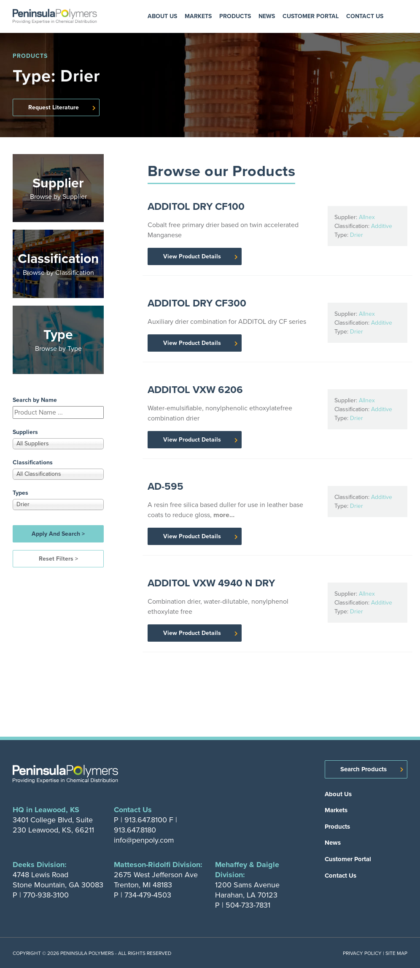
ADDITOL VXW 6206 (195, 389)
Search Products (363, 769)
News (266, 16)
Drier (356, 234)
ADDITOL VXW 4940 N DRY (211, 583)
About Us (162, 16)
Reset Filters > (58, 558)
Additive (381, 226)
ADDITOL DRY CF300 (197, 303)
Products (235, 16)
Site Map (396, 953)
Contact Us (364, 16)
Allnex (367, 217)
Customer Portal (311, 16)
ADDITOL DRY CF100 (196, 206)
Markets (198, 16)
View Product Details (192, 256)
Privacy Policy (362, 953)
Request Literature (53, 107)
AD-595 (165, 486)
